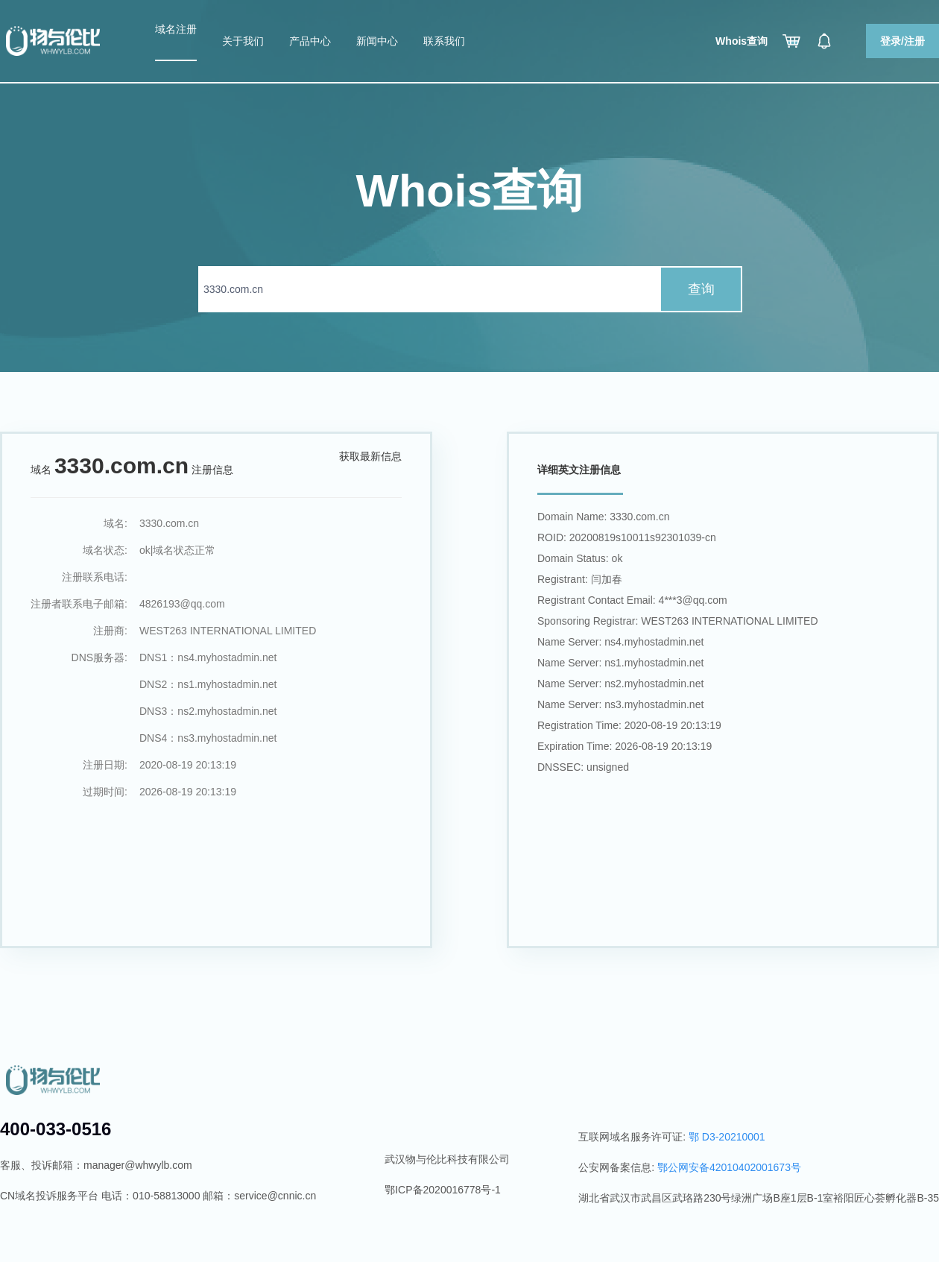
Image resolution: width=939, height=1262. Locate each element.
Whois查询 (741, 41)
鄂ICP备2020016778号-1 (443, 1190)
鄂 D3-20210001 (727, 1137)
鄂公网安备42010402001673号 (729, 1167)
